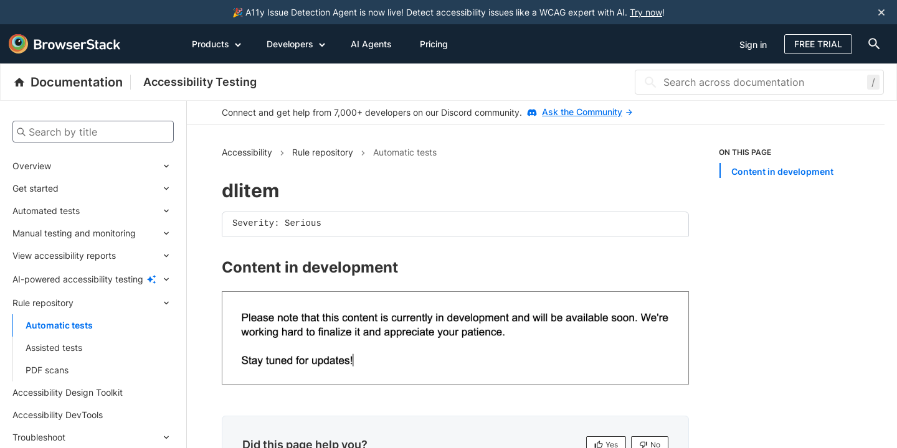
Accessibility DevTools (57, 414)
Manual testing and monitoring (74, 233)
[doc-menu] (871, 43)
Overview (31, 166)
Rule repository (43, 302)
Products (217, 43)
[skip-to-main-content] (51, 12)
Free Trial (818, 44)
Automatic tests (59, 325)
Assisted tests (54, 347)
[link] (455, 338)
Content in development (782, 171)
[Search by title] (93, 131)
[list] (784, 162)
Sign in (753, 44)
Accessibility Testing (200, 81)
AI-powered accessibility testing (77, 279)
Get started (35, 188)
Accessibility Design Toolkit (67, 392)
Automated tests (46, 210)
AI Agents (371, 44)
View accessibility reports (64, 255)
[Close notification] (881, 12)
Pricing (434, 44)
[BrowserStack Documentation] (72, 82)
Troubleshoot (38, 437)
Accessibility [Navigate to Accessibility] (247, 152)
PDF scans (47, 370)
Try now (646, 12)
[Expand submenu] (112, 166)
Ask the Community (587, 111)
